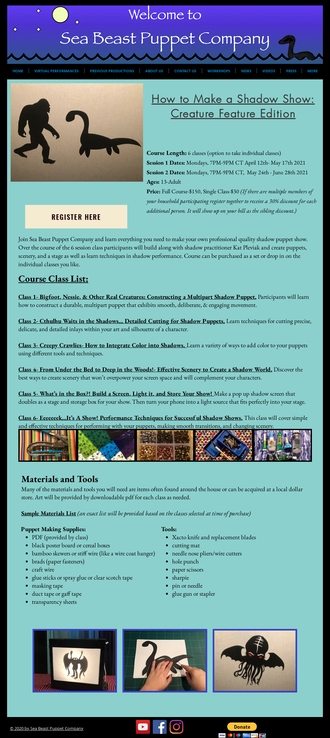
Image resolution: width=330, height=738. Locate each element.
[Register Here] (76, 216)
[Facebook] (160, 727)
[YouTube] (143, 727)
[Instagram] (176, 727)
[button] (242, 730)
